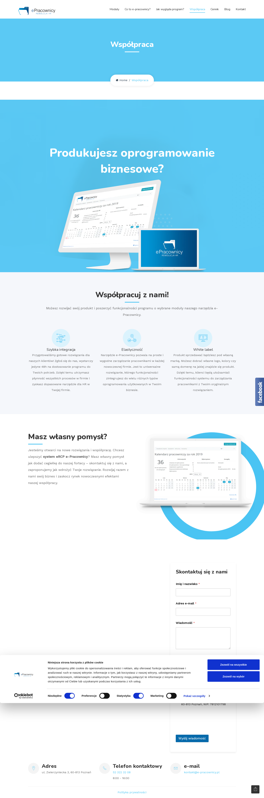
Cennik (215, 9)
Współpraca (197, 9)
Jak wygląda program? (170, 9)
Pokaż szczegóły (194, 790)
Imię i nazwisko (188, 584)
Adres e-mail (186, 603)
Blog (227, 9)
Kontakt (241, 9)
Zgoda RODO (186, 656)
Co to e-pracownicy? (138, 9)
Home (122, 80)
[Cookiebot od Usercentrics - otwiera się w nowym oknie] (24, 791)
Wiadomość (185, 623)
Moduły (114, 9)
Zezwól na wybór (233, 771)
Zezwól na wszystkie (233, 759)
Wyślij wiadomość (192, 738)
